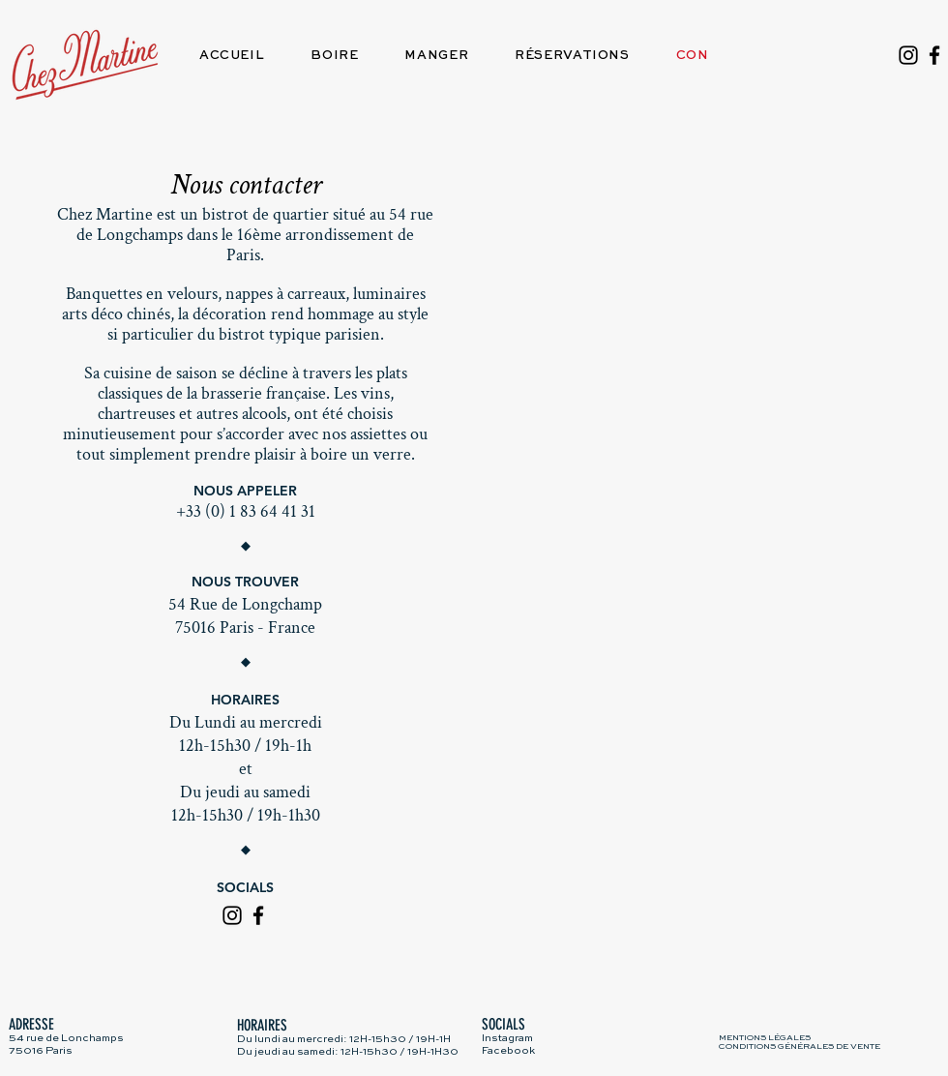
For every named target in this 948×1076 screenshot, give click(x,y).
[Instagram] (908, 55)
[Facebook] (934, 55)
